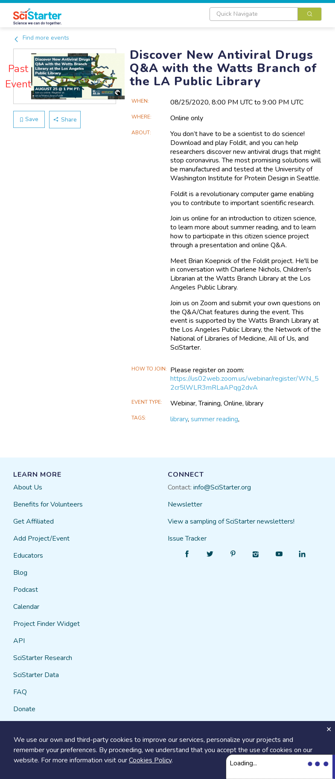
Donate (24, 709)
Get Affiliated (33, 521)
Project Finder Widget (46, 623)
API (19, 641)
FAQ (20, 692)
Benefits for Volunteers (48, 504)
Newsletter (185, 504)
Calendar (26, 606)
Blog (20, 572)
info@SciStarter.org (222, 487)
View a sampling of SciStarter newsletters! (231, 521)
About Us (27, 487)
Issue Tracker (187, 538)
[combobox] (266, 14)
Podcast (25, 589)
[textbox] (254, 14)
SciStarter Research (42, 658)
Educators (28, 555)
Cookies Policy (150, 760)
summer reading (214, 419)
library (179, 419)
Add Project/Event (41, 538)
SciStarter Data (36, 675)
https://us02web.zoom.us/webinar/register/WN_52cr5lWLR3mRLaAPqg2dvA (244, 383)
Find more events (41, 38)
